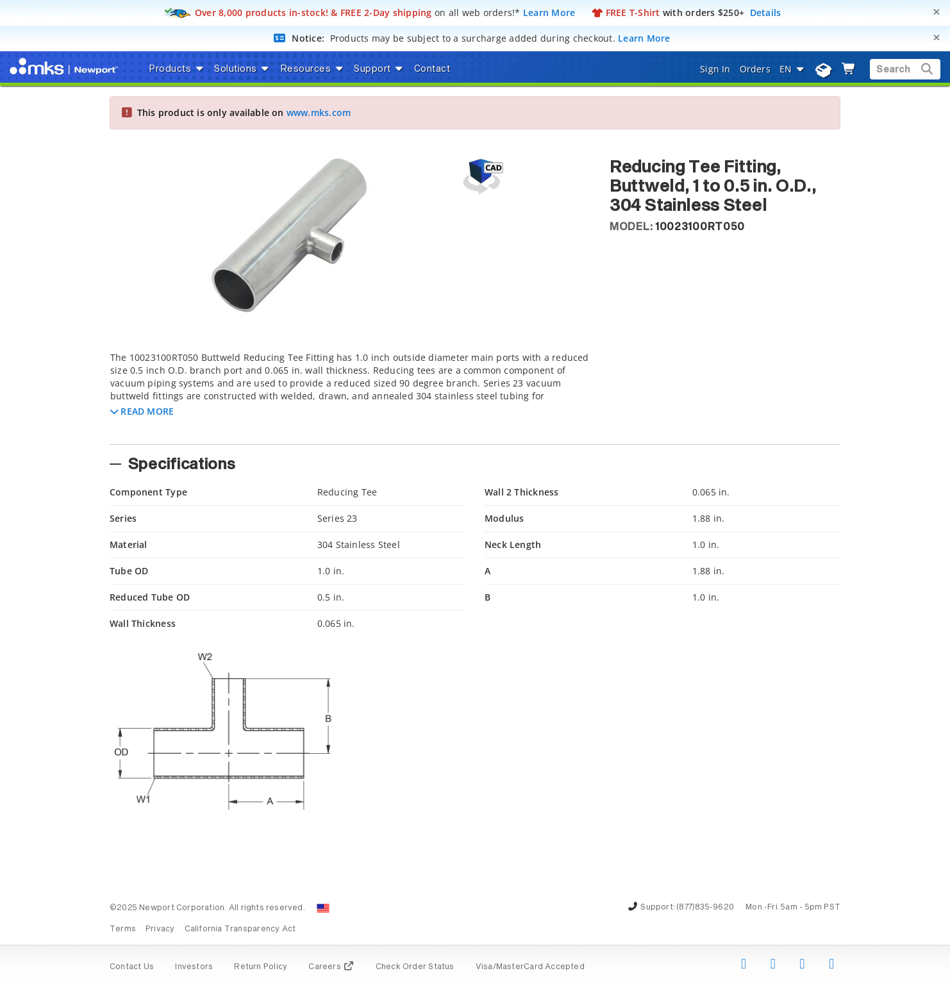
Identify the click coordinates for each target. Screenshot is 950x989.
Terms (123, 929)
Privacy (160, 929)
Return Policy (260, 967)
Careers (331, 967)
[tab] (350, 394)
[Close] (936, 12)
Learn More (549, 12)
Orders (755, 69)
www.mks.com (319, 112)
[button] (142, 411)
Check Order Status (415, 967)
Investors (194, 967)
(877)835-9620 (705, 907)
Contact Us (132, 967)
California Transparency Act (240, 929)
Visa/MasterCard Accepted (530, 967)
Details (765, 12)
